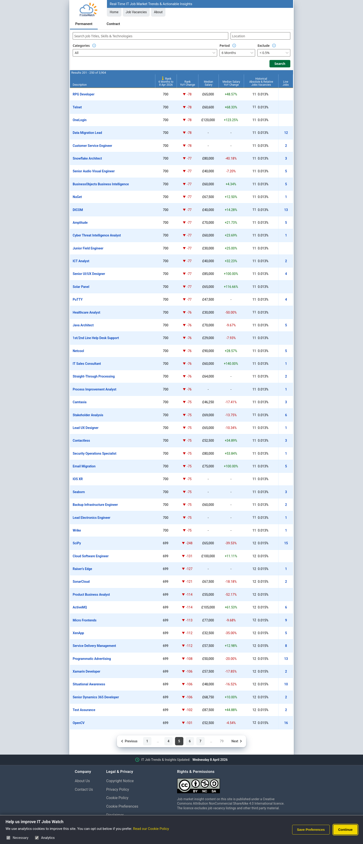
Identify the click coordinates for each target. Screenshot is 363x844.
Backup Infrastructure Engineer (95, 505)
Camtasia (79, 402)
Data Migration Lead (87, 133)
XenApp (78, 633)
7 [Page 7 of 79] (200, 741)
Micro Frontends (85, 620)
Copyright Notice (120, 781)
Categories (81, 45)
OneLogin (80, 120)
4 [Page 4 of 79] (168, 741)
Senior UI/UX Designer (89, 274)
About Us (82, 781)
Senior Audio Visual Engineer (94, 171)
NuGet (77, 197)
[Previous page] (129, 741)
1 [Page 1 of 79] (147, 741)
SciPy (77, 543)
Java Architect (83, 325)
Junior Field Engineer (88, 248)
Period (224, 45)
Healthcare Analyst (86, 312)
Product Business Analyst (91, 594)
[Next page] (237, 741)
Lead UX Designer (85, 428)
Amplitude (80, 222)
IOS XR (78, 479)
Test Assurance (84, 710)
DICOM (78, 210)
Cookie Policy (117, 798)
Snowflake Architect (87, 158)
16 (286, 723)
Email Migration (84, 466)
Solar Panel (81, 287)
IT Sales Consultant (87, 363)
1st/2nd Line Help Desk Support (96, 338)
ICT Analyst (81, 261)
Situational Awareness (89, 684)
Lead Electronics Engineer (91, 518)
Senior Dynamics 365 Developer (96, 697)
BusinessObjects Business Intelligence (101, 184)
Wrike (77, 530)
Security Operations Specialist (94, 453)
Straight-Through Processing (94, 376)
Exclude (263, 45)
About (158, 12)
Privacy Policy (117, 789)
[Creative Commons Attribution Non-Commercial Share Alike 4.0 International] (232, 784)
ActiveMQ (80, 607)
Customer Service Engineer (92, 146)
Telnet (77, 107)
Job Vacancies (136, 12)
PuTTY (78, 299)
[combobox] (150, 35)
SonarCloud (81, 581)
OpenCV (78, 723)
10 (286, 684)
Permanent (83, 24)
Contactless (81, 440)
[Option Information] (94, 45)
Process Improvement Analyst (94, 389)
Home (114, 12)
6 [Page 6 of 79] (190, 741)
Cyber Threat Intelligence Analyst (97, 235)
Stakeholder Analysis (88, 415)
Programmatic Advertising (92, 659)
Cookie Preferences (122, 806)
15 (286, 543)
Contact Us (84, 789)
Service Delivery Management (94, 646)
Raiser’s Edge (82, 569)
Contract (113, 24)
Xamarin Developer (86, 671)
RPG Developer (83, 94)
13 (286, 210)
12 (286, 133)
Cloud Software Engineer (91, 556)
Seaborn (79, 492)
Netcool (78, 351)
